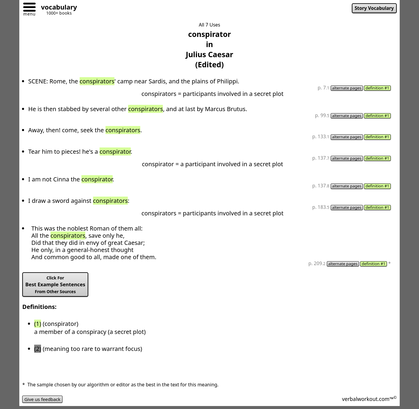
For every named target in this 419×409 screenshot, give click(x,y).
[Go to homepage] (57, 8)
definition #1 (376, 88)
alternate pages (345, 88)
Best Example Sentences (57, 286)
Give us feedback (43, 401)
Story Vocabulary (373, 8)
